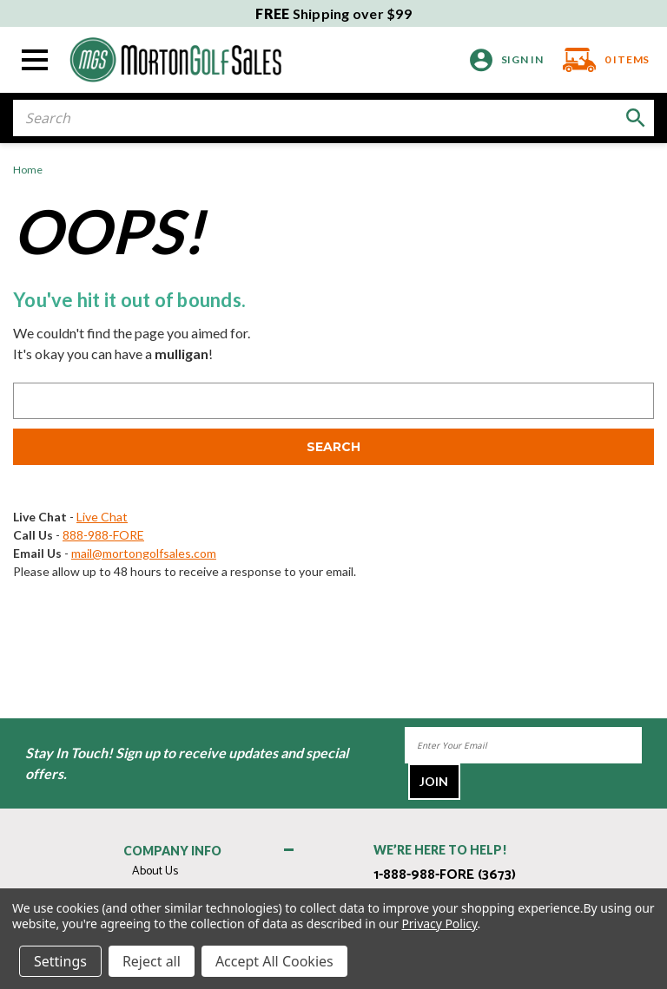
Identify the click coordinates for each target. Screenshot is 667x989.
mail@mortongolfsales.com (143, 553)
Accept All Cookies (274, 961)
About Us (155, 871)
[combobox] (333, 118)
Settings (60, 961)
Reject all (151, 961)
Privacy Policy (439, 923)
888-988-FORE (103, 534)
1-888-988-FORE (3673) (444, 875)
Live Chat (102, 516)
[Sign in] (506, 60)
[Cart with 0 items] (601, 60)
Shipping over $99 (333, 13)
